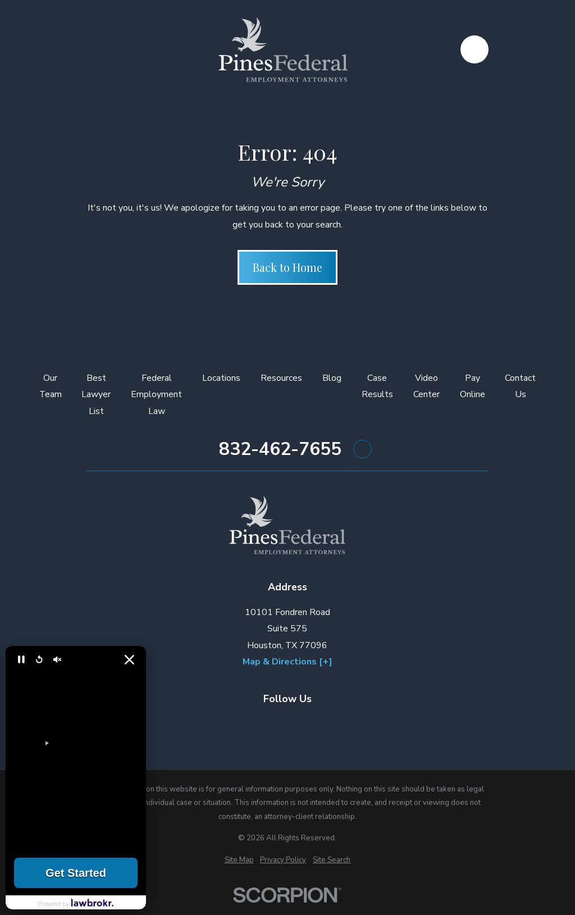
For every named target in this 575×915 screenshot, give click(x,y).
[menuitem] (239, 860)
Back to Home (287, 267)
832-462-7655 (280, 449)
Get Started (75, 873)
